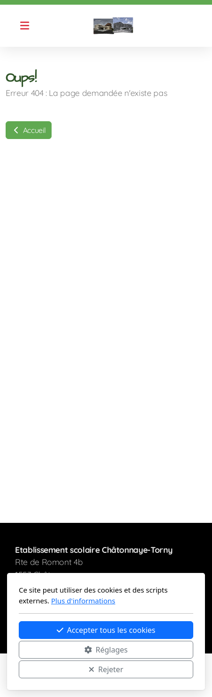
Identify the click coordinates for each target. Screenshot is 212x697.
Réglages (106, 650)
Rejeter (106, 669)
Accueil (28, 130)
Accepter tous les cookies (106, 630)
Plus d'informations (83, 600)
